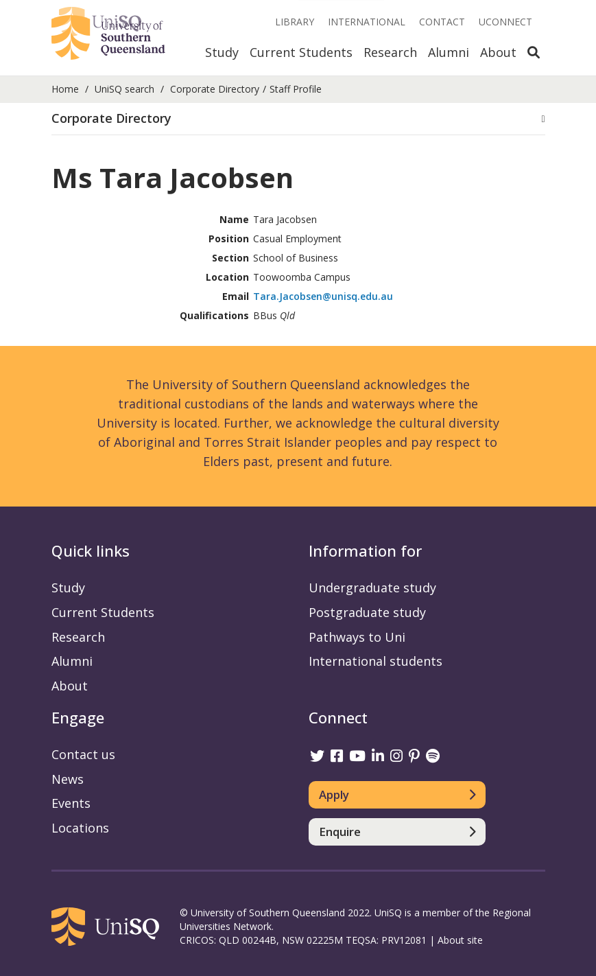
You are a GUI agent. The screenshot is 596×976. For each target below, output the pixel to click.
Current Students (301, 52)
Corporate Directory (214, 88)
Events (71, 803)
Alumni (448, 52)
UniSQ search (124, 88)
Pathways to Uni (357, 637)
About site (460, 939)
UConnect (505, 21)
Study (222, 52)
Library (294, 21)
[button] (298, 119)
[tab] (298, 119)
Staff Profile (296, 88)
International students (375, 661)
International (366, 21)
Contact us (83, 754)
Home (65, 88)
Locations (80, 828)
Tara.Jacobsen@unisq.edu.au (323, 296)
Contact (442, 21)
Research (390, 52)
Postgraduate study (367, 612)
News (67, 779)
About (498, 52)
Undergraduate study (372, 587)
